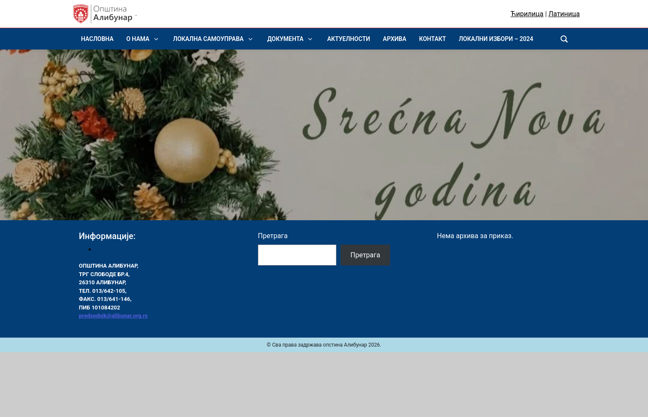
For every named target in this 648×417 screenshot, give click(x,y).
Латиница (564, 14)
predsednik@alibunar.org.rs (113, 315)
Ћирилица (527, 14)
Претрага (273, 236)
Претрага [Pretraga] (365, 255)
